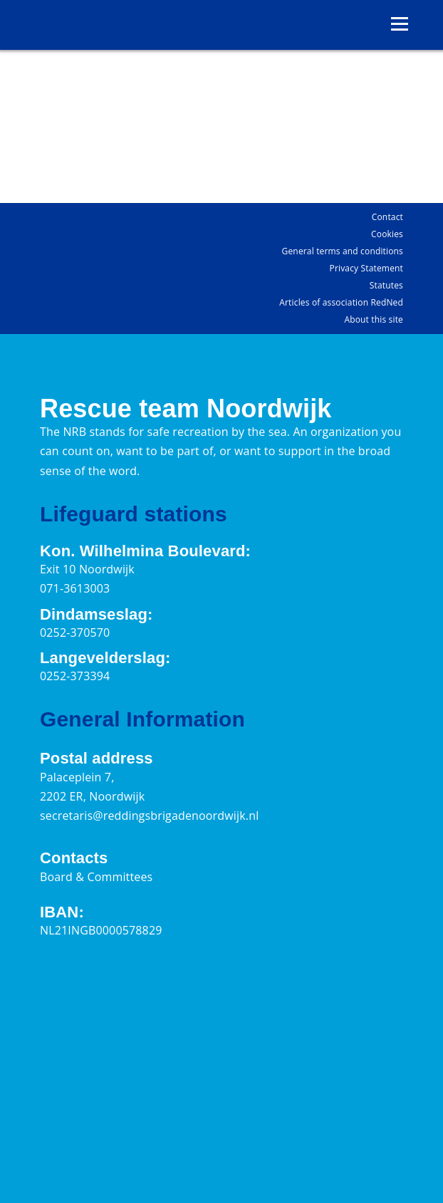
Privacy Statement (366, 268)
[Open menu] (399, 24)
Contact (387, 217)
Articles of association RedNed (341, 302)
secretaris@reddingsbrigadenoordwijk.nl (149, 815)
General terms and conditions (342, 251)
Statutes (386, 285)
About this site (373, 319)
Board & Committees (96, 877)
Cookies (387, 234)
